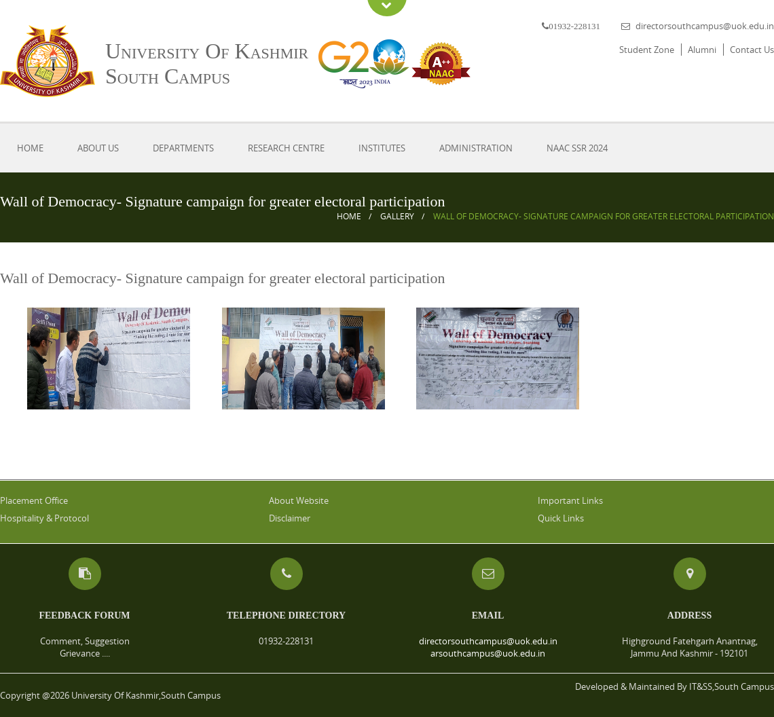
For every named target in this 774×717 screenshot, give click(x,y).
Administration (476, 148)
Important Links (570, 500)
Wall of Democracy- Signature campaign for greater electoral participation (603, 216)
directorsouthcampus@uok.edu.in (704, 26)
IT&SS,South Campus (731, 686)
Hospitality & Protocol (44, 518)
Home (30, 148)
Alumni (702, 49)
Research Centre (286, 148)
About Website (299, 500)
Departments (183, 148)
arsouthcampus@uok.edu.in (487, 653)
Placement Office (34, 500)
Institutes (381, 148)
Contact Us (752, 49)
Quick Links (561, 518)
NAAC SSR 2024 (577, 148)
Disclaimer (289, 518)
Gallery (397, 216)
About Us (98, 148)
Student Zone (646, 49)
